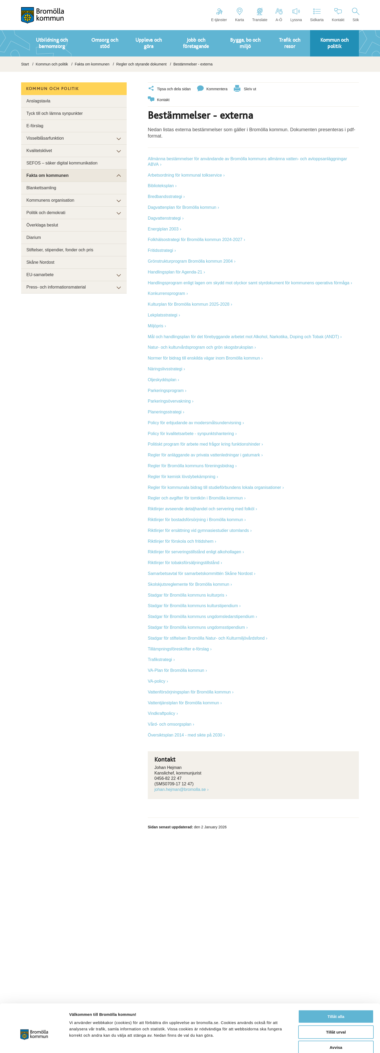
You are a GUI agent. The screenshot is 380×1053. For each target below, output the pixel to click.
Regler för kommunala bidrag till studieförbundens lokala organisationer (214, 487)
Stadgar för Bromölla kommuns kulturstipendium (193, 605)
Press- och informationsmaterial (56, 287)
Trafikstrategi (160, 659)
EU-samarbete (40, 274)
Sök (356, 15)
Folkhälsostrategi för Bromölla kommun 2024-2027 (195, 239)
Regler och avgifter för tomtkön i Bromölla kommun (195, 497)
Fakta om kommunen (92, 64)
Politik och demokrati (45, 212)
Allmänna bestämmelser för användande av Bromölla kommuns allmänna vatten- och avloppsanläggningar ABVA (247, 161)
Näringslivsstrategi (165, 368)
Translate (259, 15)
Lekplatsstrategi (162, 315)
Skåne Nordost (40, 262)
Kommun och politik (52, 64)
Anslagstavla (38, 101)
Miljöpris (155, 325)
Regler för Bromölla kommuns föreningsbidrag (191, 465)
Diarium (33, 237)
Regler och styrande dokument (141, 64)
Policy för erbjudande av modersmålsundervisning (194, 422)
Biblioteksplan (161, 185)
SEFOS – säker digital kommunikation (61, 163)
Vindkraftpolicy (161, 713)
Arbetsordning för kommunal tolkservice (185, 175)
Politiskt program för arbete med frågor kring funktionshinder (204, 444)
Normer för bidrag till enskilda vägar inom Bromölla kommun (204, 358)
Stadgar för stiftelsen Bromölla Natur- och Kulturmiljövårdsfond (206, 638)
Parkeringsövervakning (169, 401)
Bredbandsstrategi (165, 196)
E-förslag (34, 126)
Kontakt (338, 15)
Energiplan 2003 (163, 228)
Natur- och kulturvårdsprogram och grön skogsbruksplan (200, 347)
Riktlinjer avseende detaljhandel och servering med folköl (201, 508)
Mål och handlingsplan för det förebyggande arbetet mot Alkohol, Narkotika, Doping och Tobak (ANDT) (243, 336)
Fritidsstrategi (160, 250)
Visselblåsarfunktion (45, 138)
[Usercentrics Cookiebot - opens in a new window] (34, 1043)
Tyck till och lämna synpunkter (54, 113)
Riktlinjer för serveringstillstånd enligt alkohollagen (194, 551)
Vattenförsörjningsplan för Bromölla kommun (189, 692)
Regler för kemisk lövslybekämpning (181, 476)
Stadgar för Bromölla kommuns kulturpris (186, 595)
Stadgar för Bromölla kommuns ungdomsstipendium (196, 627)
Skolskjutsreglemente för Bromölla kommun (188, 584)
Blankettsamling (41, 188)
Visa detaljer (286, 1042)
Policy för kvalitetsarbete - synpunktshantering (191, 433)
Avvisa (336, 1019)
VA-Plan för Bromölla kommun (176, 670)
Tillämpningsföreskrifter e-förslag (178, 648)
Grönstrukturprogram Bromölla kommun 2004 (190, 261)
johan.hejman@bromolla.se (180, 789)
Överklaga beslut (42, 225)
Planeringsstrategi (165, 411)
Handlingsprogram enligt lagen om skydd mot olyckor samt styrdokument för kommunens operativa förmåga (248, 282)
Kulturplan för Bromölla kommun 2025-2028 (189, 304)
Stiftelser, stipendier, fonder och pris (59, 250)
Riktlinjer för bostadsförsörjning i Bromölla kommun (195, 519)
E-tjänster (219, 15)
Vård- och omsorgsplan (169, 724)
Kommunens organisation (50, 200)
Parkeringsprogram (166, 390)
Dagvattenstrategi (164, 218)
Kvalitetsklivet (39, 150)
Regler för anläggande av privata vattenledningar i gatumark (204, 454)
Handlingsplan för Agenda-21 (175, 272)
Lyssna (296, 15)
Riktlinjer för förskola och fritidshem (180, 541)
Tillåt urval (336, 1004)
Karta (239, 15)
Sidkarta (317, 15)
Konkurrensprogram (166, 293)
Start (25, 64)
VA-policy (156, 681)
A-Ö (279, 15)
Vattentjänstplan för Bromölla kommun (183, 702)
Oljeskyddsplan (162, 379)
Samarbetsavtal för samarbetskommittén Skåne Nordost (200, 573)
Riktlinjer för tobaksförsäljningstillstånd (183, 562)
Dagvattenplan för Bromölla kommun (182, 207)
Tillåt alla (335, 988)
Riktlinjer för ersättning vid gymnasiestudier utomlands (198, 530)
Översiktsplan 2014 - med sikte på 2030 (185, 735)
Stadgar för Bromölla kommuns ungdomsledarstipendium (201, 616)
